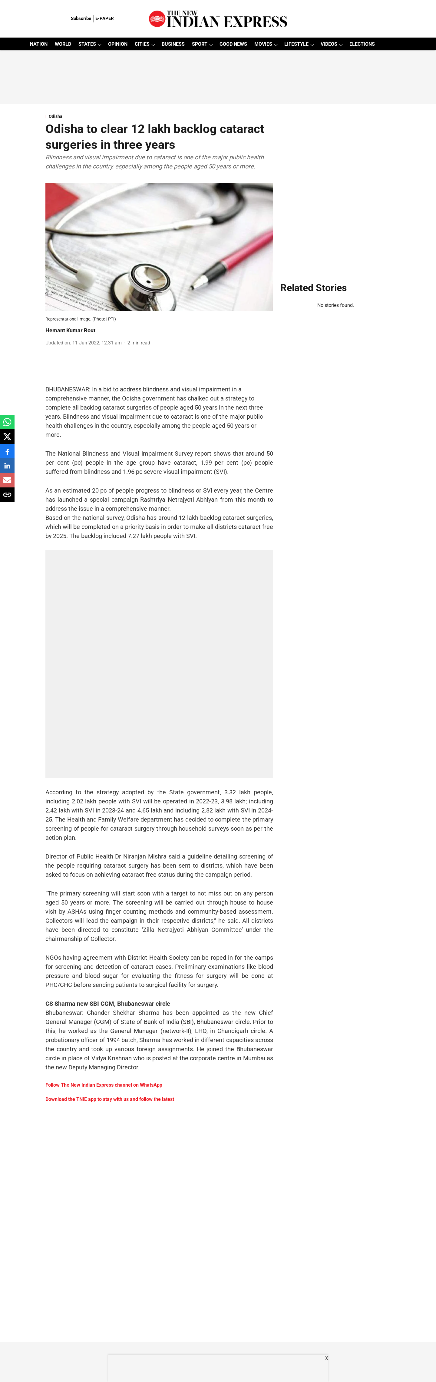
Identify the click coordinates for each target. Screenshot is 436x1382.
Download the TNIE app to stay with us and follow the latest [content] (109, 1099)
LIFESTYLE (296, 44)
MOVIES (263, 44)
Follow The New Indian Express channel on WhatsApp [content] (103, 1085)
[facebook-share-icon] (7, 454)
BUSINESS (173, 44)
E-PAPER (104, 18)
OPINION (117, 44)
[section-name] (159, 116)
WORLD (63, 44)
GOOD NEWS (233, 44)
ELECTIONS (362, 44)
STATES (87, 44)
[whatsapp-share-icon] (7, 425)
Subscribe (81, 18)
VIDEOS (329, 44)
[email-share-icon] (7, 483)
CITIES (142, 44)
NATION (39, 44)
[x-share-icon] (7, 440)
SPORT (199, 44)
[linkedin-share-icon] (7, 469)
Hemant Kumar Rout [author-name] (70, 330)
